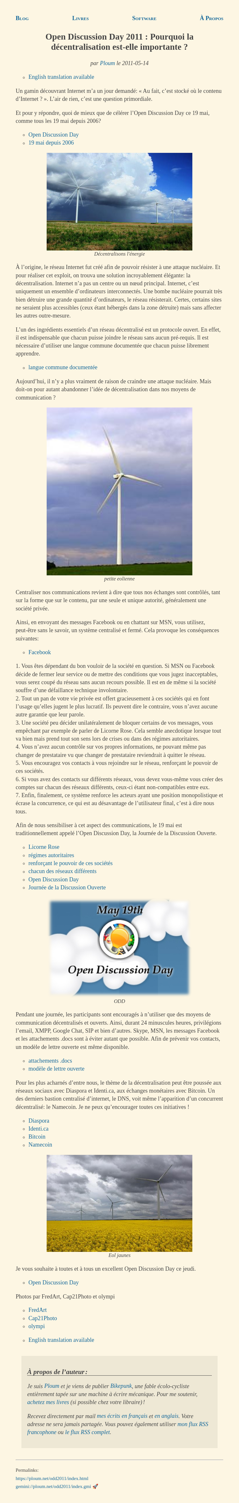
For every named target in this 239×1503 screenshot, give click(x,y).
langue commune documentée (62, 367)
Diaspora (38, 1121)
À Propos (211, 18)
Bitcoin (36, 1137)
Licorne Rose (43, 847)
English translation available (61, 77)
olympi (36, 1326)
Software (144, 18)
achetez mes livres (48, 1402)
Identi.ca (38, 1128)
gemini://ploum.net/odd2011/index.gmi (53, 1486)
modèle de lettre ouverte (56, 1069)
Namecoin (40, 1145)
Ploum (107, 63)
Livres (80, 18)
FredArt (37, 1310)
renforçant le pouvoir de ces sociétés (70, 863)
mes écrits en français (122, 1416)
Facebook (39, 652)
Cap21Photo (42, 1318)
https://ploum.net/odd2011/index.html (52, 1478)
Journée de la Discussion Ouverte (67, 887)
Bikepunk (121, 1386)
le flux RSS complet (87, 1432)
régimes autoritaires (51, 855)
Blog (22, 18)
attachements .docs (50, 1061)
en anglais (167, 1416)
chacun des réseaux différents (62, 871)
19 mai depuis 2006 (51, 143)
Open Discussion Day (53, 134)
